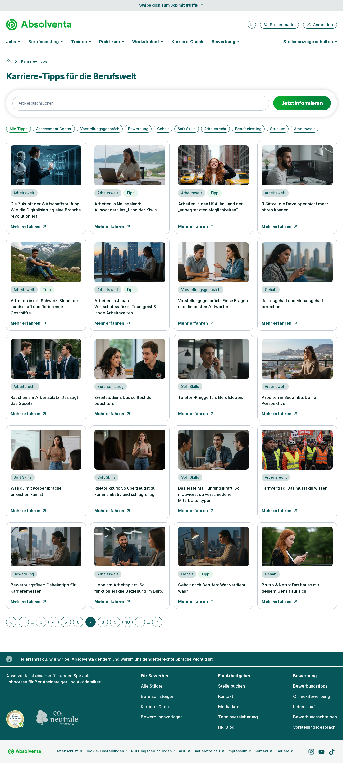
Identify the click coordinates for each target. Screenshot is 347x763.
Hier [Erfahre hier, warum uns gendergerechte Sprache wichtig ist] (20, 659)
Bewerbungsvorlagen (162, 716)
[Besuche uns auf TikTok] (332, 752)
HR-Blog (226, 727)
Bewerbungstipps (310, 686)
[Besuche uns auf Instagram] (311, 752)
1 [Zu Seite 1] (24, 622)
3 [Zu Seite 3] (41, 622)
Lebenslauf (304, 706)
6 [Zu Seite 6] (78, 622)
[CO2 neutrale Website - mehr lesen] (57, 719)
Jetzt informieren (302, 103)
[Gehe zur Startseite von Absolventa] (38, 24)
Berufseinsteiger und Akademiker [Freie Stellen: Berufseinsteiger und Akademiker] (67, 681)
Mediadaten (230, 706)
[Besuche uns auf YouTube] (321, 752)
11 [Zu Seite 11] (140, 622)
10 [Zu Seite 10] (127, 622)
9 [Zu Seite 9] (115, 622)
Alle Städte (152, 686)
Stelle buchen (231, 686)
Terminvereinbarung (238, 716)
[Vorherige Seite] (11, 622)
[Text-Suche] (140, 103)
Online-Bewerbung (311, 696)
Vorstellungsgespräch (314, 727)
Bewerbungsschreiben (315, 716)
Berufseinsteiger (157, 696)
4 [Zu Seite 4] (53, 622)
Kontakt (225, 696)
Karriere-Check (187, 41)
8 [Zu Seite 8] (103, 622)
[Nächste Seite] (157, 622)
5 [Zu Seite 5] (66, 622)
